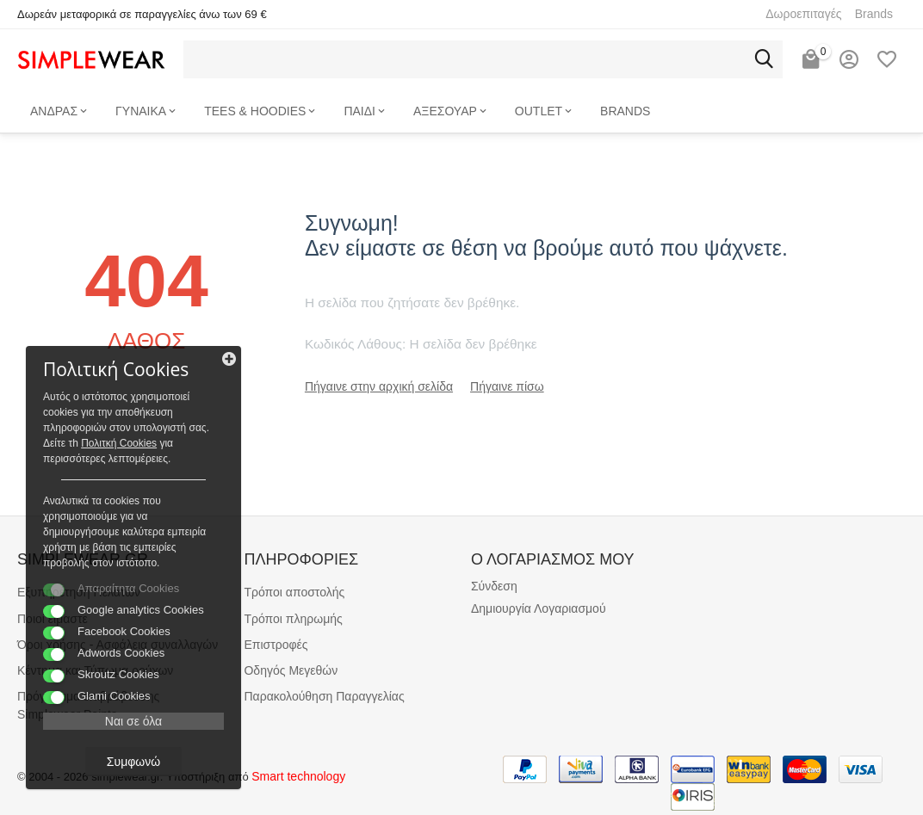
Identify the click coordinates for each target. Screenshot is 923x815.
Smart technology (298, 776)
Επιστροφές (275, 644)
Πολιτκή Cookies (119, 443)
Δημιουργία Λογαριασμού (538, 608)
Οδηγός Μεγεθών (291, 670)
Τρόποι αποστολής (294, 592)
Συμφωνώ (133, 762)
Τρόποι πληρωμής (293, 619)
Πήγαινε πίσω (507, 386)
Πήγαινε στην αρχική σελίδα (379, 386)
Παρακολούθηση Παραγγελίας (324, 696)
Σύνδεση (494, 586)
